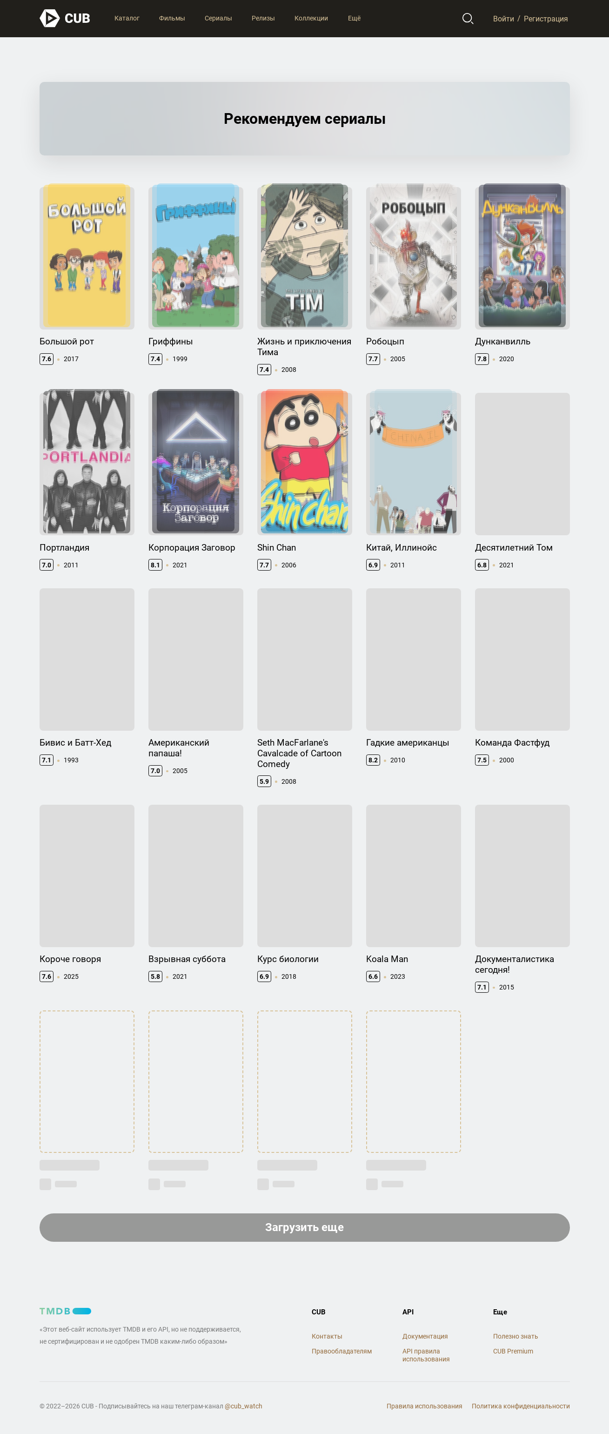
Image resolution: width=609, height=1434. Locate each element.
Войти (503, 18)
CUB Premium (513, 1351)
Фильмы (172, 18)
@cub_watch (243, 1406)
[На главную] (65, 18)
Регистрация (546, 18)
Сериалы (218, 18)
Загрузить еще (304, 1227)
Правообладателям (342, 1351)
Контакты (327, 1336)
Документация (425, 1336)
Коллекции (311, 18)
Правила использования (424, 1406)
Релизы (263, 18)
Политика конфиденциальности (521, 1406)
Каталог (127, 18)
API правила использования (426, 1355)
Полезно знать (515, 1336)
